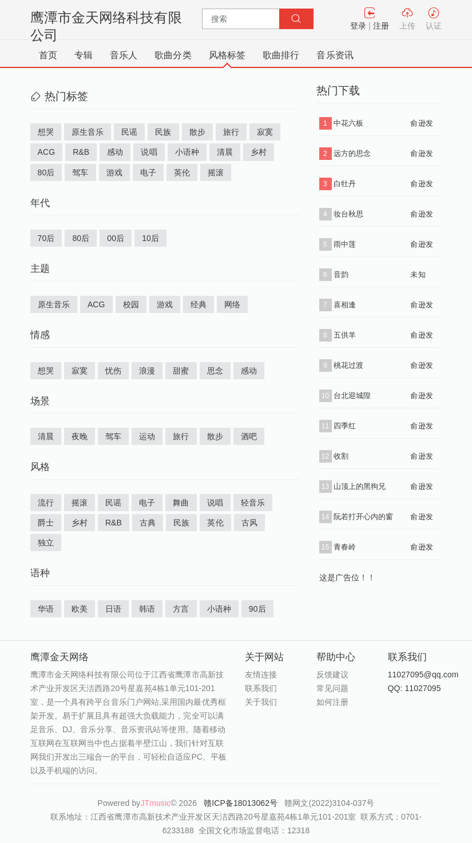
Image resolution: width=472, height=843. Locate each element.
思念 (215, 370)
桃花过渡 (348, 365)
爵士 (46, 522)
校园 (131, 304)
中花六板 (348, 123)
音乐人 (123, 55)
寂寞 (265, 132)
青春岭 (345, 547)
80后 (46, 172)
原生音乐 (88, 132)
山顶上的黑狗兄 (360, 486)
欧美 (80, 608)
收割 (341, 456)
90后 (257, 608)
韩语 (147, 608)
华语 (46, 608)
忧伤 (113, 370)
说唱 (149, 151)
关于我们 (261, 701)
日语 (113, 608)
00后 (115, 238)
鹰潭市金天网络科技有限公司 (106, 26)
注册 (381, 25)
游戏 (114, 172)
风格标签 (227, 55)
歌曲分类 (172, 55)
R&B (81, 151)
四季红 (345, 426)
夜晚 (80, 436)
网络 (232, 304)
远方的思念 (352, 153)
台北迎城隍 (352, 395)
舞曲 (181, 502)
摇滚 (216, 172)
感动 (115, 151)
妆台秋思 (348, 214)
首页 (48, 55)
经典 (199, 304)
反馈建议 (332, 674)
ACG (46, 151)
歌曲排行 (281, 55)
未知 (417, 274)
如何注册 (332, 701)
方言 (181, 608)
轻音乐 (253, 502)
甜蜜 (181, 370)
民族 (163, 132)
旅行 (231, 132)
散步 (197, 132)
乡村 (259, 151)
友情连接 (261, 674)
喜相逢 (345, 304)
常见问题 (332, 688)
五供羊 (345, 335)
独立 (46, 542)
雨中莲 (345, 244)
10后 (150, 238)
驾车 (80, 172)
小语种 (187, 151)
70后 (46, 238)
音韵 (341, 274)
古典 (148, 522)
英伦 (182, 172)
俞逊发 (421, 123)
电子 (148, 172)
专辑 (83, 55)
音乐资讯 (334, 55)
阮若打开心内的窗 (364, 516)
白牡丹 (345, 183)
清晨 (225, 151)
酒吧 (249, 436)
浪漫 (147, 370)
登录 (358, 25)
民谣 (129, 132)
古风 (249, 522)
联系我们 (261, 688)
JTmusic (155, 803)
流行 (46, 502)
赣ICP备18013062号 (242, 803)
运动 (147, 436)
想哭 (46, 132)
